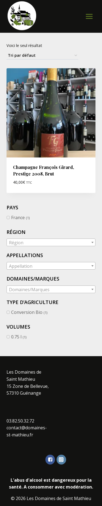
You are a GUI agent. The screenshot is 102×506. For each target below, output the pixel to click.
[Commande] (42, 55)
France (18, 218)
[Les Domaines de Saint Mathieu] (22, 16)
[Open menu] (89, 16)
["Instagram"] (61, 459)
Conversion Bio (26, 312)
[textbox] (51, 242)
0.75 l (16, 337)
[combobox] (51, 242)
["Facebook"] (50, 459)
